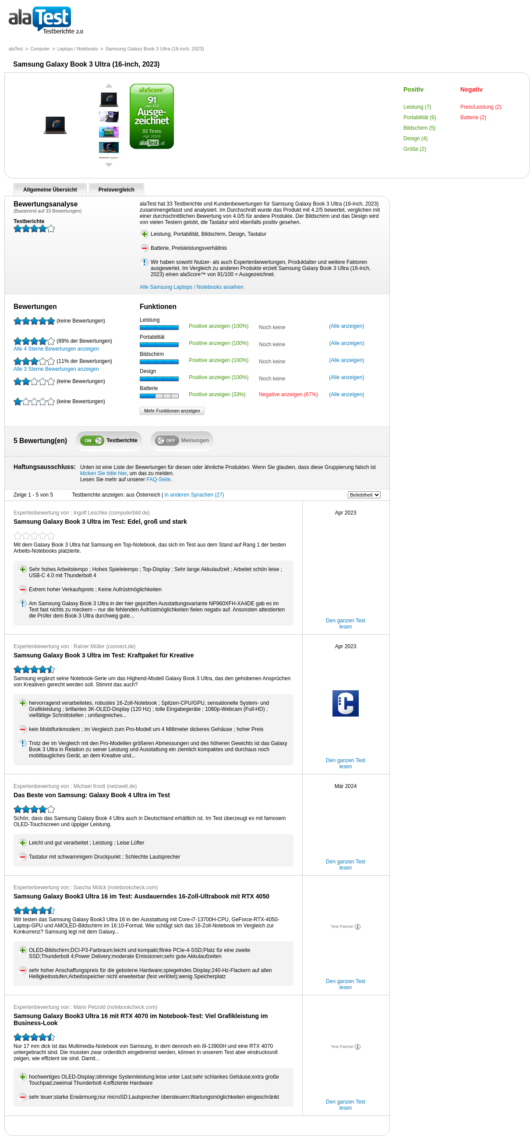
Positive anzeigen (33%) (217, 394)
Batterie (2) (473, 117)
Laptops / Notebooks (77, 48)
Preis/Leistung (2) (481, 107)
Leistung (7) (417, 107)
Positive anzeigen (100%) (218, 326)
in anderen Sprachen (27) (194, 495)
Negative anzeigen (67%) (288, 394)
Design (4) (415, 138)
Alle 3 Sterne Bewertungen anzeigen (63, 364)
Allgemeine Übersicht (50, 190)
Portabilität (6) (419, 117)
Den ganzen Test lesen (345, 624)
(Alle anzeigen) (346, 326)
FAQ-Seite (158, 479)
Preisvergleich (116, 190)
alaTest (16, 48)
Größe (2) (414, 149)
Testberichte (46, 21)
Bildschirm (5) (419, 128)
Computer (40, 48)
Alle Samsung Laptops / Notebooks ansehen (192, 287)
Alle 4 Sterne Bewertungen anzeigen (63, 344)
